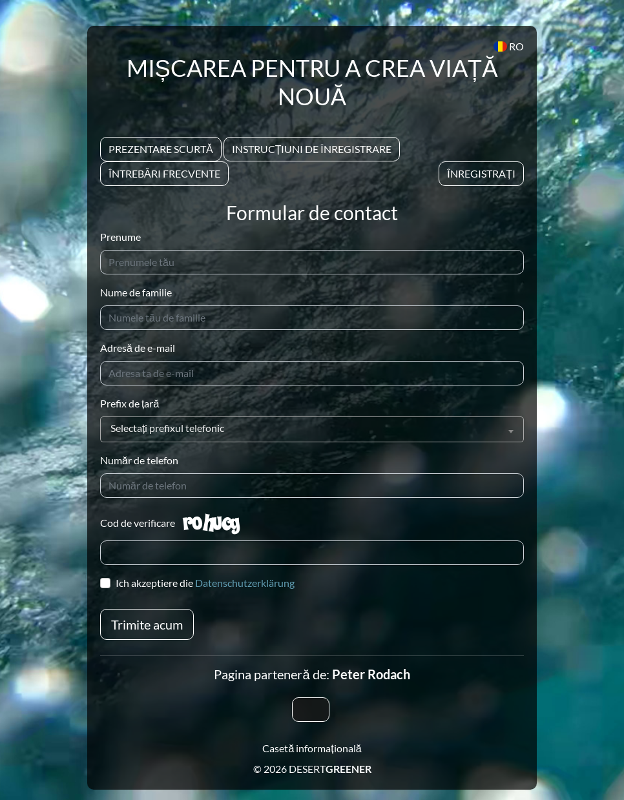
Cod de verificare (137, 523)
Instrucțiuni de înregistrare (312, 149)
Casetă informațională (311, 748)
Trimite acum (147, 624)
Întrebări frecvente (164, 173)
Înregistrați (481, 173)
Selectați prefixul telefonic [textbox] (167, 428)
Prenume (120, 237)
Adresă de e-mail (137, 348)
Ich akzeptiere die (205, 583)
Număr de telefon (139, 460)
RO (509, 46)
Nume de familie (136, 292)
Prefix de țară (129, 403)
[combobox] (312, 429)
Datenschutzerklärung (245, 583)
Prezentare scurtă (161, 149)
